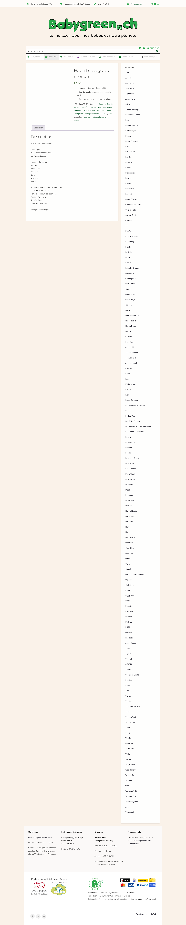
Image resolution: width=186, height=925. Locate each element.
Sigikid (128, 654)
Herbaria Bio (130, 321)
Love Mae (129, 463)
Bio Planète (130, 152)
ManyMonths (131, 474)
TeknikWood (130, 717)
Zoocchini (129, 812)
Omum (128, 559)
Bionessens (130, 173)
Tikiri (127, 733)
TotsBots (129, 738)
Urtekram (129, 743)
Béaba (128, 136)
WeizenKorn (130, 775)
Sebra (127, 648)
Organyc (129, 580)
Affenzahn (129, 83)
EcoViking (129, 242)
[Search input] (91, 51)
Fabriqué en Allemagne (83, 114)
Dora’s (128, 231)
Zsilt (127, 818)
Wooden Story (131, 796)
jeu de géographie (95, 117)
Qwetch (128, 633)
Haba (110, 114)
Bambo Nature (131, 125)
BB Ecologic (130, 131)
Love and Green (132, 458)
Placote (128, 606)
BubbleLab (129, 189)
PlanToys (129, 611)
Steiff (127, 691)
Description (38, 128)
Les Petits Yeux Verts (134, 432)
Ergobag (129, 247)
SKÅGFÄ (128, 664)
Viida (127, 754)
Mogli (127, 490)
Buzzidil (128, 194)
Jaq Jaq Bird (130, 358)
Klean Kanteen (131, 400)
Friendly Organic (132, 268)
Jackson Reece (131, 353)
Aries (127, 104)
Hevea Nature (131, 326)
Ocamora (129, 543)
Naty (127, 527)
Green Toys (130, 300)
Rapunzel (129, 638)
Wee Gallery (130, 770)
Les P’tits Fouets (132, 421)
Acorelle (129, 78)
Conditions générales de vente (40, 838)
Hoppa (128, 331)
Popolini (129, 617)
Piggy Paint (130, 596)
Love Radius (130, 469)
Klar (127, 395)
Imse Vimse (130, 342)
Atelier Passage (132, 110)
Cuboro (128, 221)
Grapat (128, 289)
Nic (126, 532)
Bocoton (129, 184)
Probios (128, 622)
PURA (127, 627)
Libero (128, 437)
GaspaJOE (129, 273)
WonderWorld (131, 791)
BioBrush (129, 162)
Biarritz (128, 146)
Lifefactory (130, 442)
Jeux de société (99, 107)
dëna (127, 226)
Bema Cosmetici (132, 141)
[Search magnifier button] (157, 51)
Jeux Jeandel (131, 363)
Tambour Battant (132, 706)
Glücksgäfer (130, 279)
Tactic (128, 701)
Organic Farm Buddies (134, 574)
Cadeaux (102, 104)
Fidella (128, 263)
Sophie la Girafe (132, 675)
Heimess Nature (132, 316)
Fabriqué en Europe (99, 114)
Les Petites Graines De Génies (138, 426)
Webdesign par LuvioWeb (146, 914)
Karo (127, 379)
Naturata (129, 522)
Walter (128, 759)
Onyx (127, 564)
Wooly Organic (131, 802)
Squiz (127, 685)
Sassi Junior (130, 643)
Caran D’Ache (131, 199)
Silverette (129, 659)
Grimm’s (129, 305)
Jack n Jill (129, 347)
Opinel (128, 569)
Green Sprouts (131, 294)
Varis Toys (129, 749)
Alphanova (129, 94)
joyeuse (128, 368)
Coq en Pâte (130, 210)
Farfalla (128, 252)
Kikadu (128, 390)
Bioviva (128, 178)
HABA (128, 310)
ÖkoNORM (129, 548)
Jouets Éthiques (86, 107)
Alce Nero (129, 88)
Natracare (129, 516)
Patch (127, 590)
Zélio (127, 807)
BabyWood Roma (132, 115)
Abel (127, 73)
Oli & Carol (129, 553)
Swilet (128, 696)
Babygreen (93, 28)
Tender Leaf (130, 722)
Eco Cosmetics (131, 236)
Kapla (127, 374)
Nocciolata (130, 537)
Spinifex (128, 680)
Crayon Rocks (131, 215)
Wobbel (128, 781)
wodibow (129, 786)
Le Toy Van (130, 416)
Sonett (128, 670)
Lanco (128, 411)
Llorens (128, 448)
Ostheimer (129, 585)
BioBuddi (129, 168)
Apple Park (130, 99)
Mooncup (129, 495)
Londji (128, 453)
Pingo (127, 601)
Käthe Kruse (130, 384)
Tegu (127, 712)
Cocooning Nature (133, 205)
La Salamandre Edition (135, 405)
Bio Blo (128, 157)
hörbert (128, 337)
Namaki (128, 506)
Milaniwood (130, 479)
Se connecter (136, 4)
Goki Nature (130, 284)
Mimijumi (129, 485)
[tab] (38, 128)
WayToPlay (130, 765)
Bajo (127, 120)
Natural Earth (131, 511)
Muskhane (129, 501)
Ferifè (127, 257)
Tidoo (127, 728)
